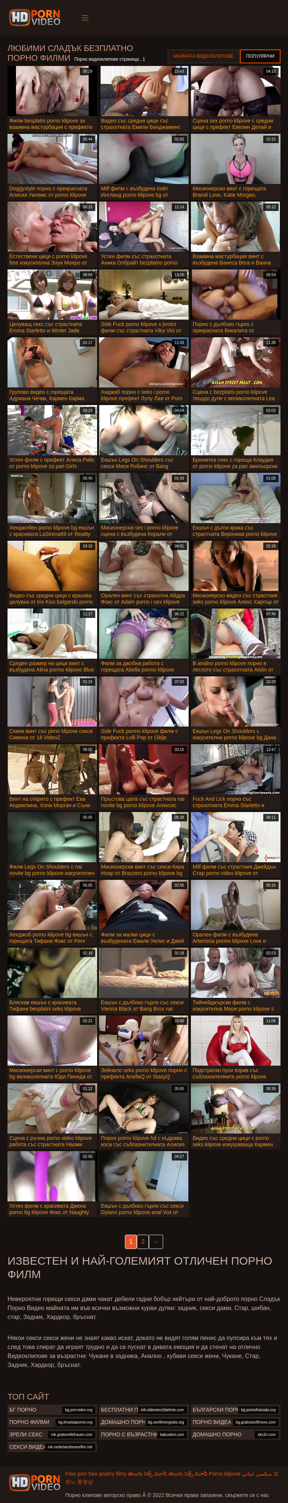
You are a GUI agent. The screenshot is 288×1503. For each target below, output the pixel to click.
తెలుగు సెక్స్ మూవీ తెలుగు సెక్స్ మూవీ (167, 1474)
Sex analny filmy (107, 1474)
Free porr (76, 1474)
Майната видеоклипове (204, 56)
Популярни (260, 56)
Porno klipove (225, 1474)
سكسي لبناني (257, 1474)
